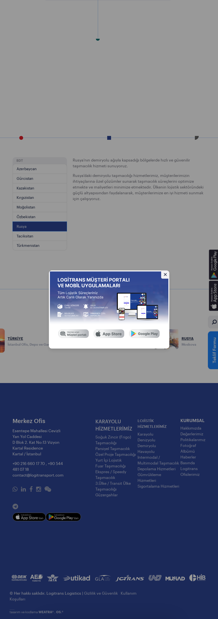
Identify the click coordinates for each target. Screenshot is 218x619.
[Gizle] (165, 274)
